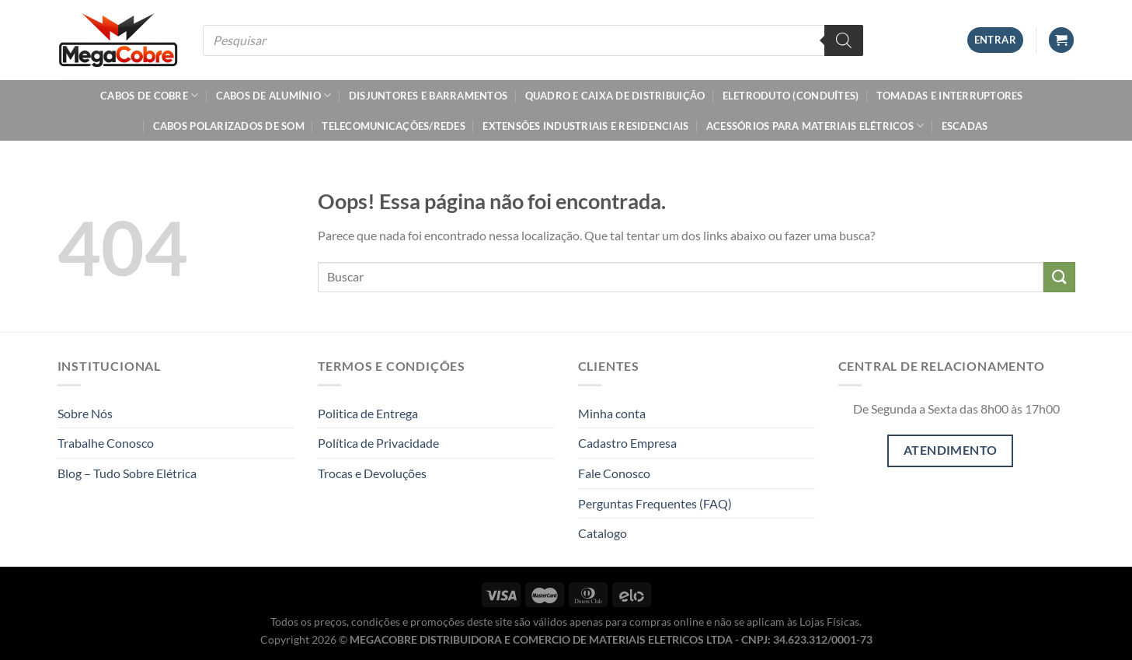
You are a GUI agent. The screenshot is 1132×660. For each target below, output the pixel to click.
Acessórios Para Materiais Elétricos (815, 125)
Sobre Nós (85, 413)
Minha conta (612, 413)
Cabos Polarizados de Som (229, 126)
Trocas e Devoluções (372, 473)
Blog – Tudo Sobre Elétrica (127, 473)
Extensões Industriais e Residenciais (585, 126)
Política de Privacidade (378, 442)
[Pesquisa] (843, 40)
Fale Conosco (614, 473)
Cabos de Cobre (149, 95)
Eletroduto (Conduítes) (791, 95)
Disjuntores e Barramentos (428, 95)
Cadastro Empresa (627, 442)
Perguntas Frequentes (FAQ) (655, 503)
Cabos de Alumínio (274, 95)
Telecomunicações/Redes (393, 126)
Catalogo (602, 533)
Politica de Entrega (368, 413)
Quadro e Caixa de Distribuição (615, 95)
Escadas (965, 126)
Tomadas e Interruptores (949, 95)
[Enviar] (1059, 277)
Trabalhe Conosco (105, 442)
